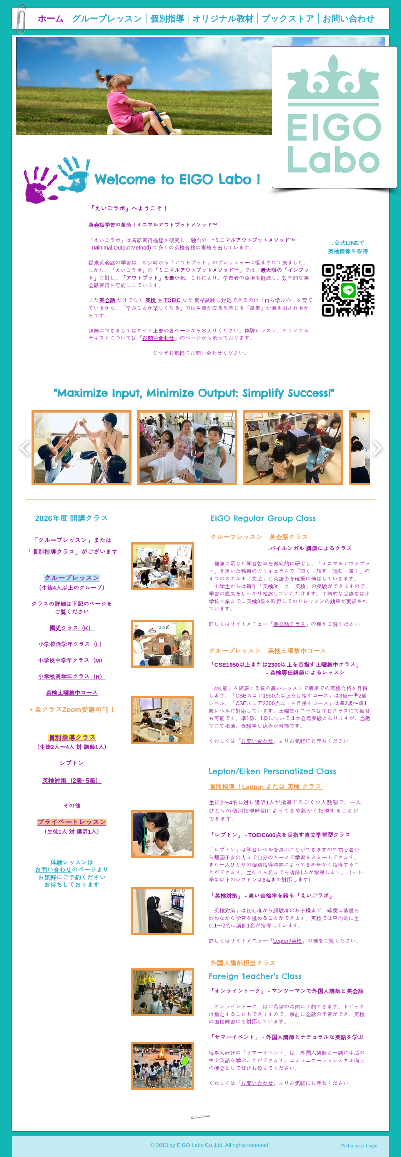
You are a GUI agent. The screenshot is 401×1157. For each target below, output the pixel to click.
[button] (81, 447)
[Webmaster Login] (359, 1146)
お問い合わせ (257, 741)
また (93, 300)
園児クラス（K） (72, 628)
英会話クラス (289, 624)
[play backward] (24, 447)
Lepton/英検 (287, 941)
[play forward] (377, 447)
